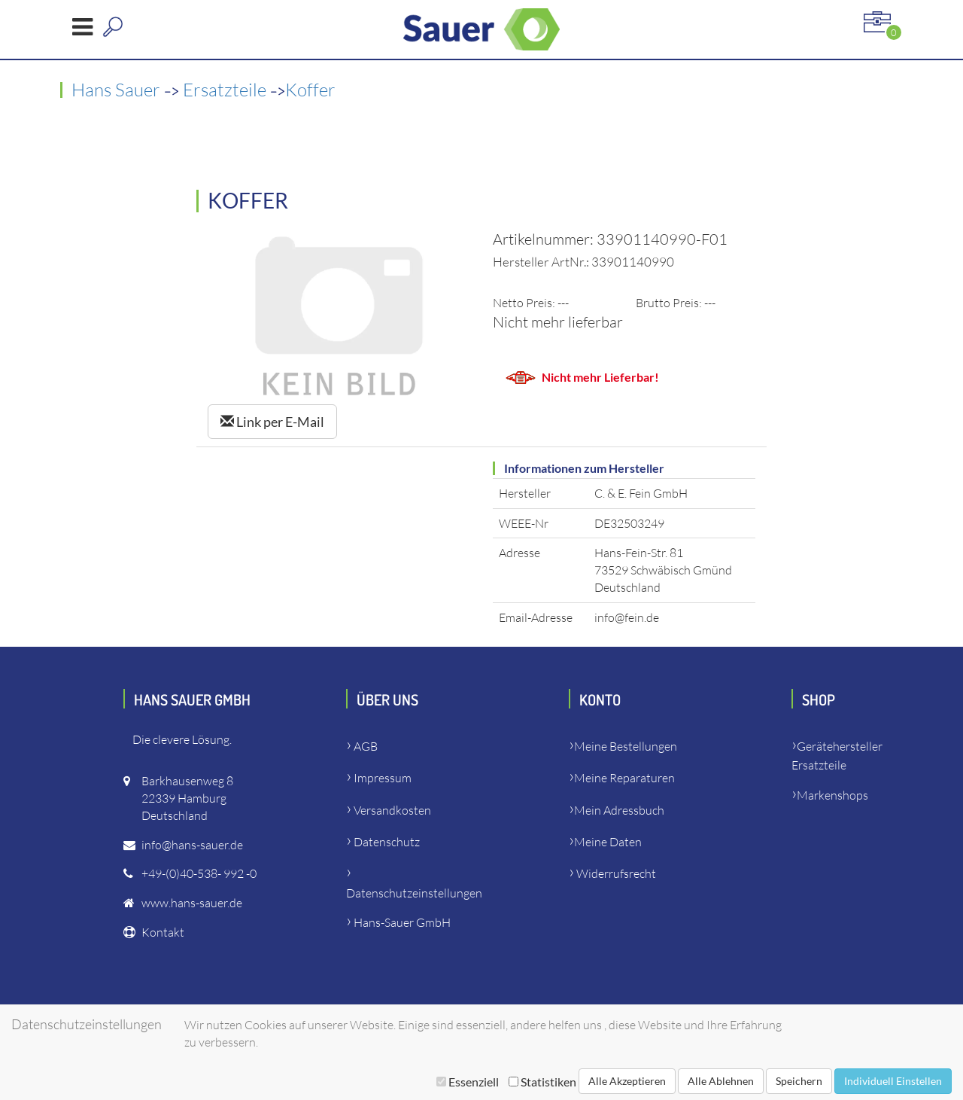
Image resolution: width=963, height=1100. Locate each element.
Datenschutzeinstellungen (414, 892)
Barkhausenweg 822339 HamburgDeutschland (187, 798)
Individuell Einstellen (893, 1080)
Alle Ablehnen (721, 1080)
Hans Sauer (117, 89)
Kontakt (162, 932)
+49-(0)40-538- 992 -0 (199, 873)
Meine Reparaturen (624, 777)
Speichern (799, 1080)
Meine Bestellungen (625, 746)
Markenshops (832, 795)
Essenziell (467, 1081)
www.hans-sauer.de (191, 902)
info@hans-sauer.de (192, 844)
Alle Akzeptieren (627, 1080)
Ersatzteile (226, 89)
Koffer (310, 89)
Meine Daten (608, 841)
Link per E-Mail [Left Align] (272, 421)
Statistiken (542, 1081)
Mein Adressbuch (619, 810)
